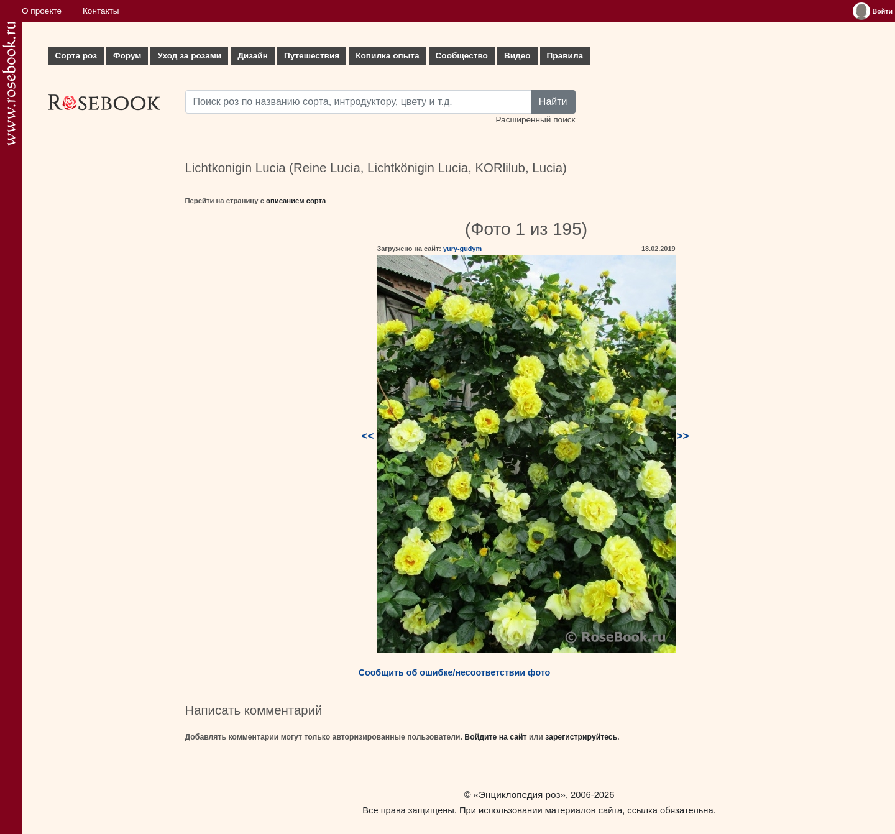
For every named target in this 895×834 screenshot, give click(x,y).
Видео (517, 55)
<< (368, 436)
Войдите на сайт (495, 737)
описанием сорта (296, 200)
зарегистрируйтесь (581, 737)
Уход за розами (189, 55)
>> (683, 436)
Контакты (101, 11)
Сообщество (462, 55)
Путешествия (311, 55)
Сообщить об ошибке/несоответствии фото (455, 672)
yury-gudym (462, 248)
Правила (565, 55)
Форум (127, 55)
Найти (553, 101)
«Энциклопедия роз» (520, 794)
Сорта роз (76, 55)
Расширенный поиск (535, 119)
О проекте (42, 11)
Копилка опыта (387, 55)
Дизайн (252, 55)
